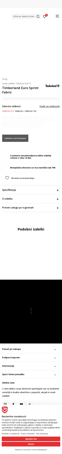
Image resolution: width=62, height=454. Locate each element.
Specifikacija (30, 189)
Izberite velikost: (11, 106)
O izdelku (30, 198)
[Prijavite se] (44, 16)
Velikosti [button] (19, 111)
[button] (26, 16)
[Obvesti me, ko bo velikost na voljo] (5, 118)
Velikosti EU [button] (7, 111)
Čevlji (4, 79)
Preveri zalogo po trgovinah (30, 207)
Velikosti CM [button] (30, 111)
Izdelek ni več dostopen (15, 138)
